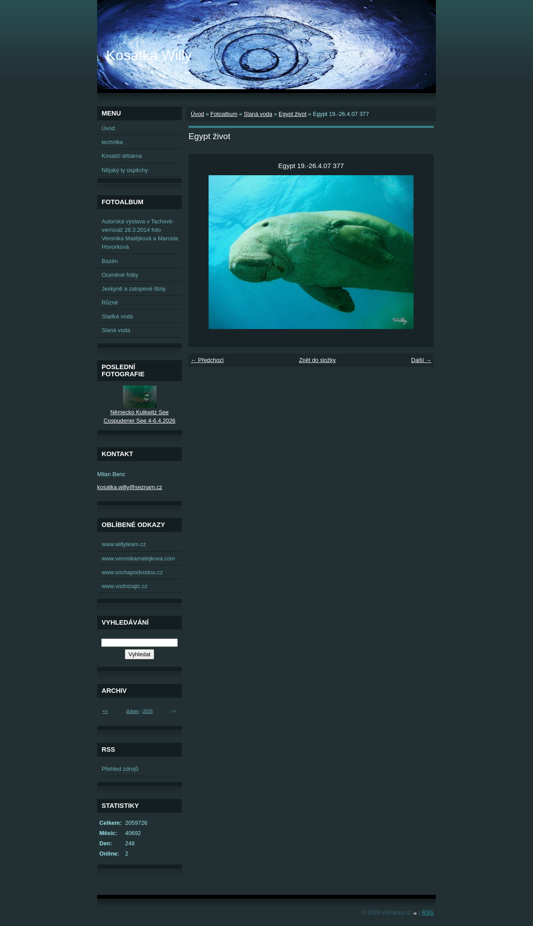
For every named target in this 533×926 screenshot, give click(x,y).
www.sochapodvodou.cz (132, 572)
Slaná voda (258, 114)
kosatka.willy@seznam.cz (129, 487)
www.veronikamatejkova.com (138, 558)
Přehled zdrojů (120, 768)
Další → (421, 360)
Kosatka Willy (149, 55)
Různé (110, 302)
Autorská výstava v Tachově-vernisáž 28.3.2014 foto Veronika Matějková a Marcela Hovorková (140, 234)
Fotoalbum (223, 114)
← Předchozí (207, 360)
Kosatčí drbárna (122, 155)
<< (105, 711)
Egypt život (293, 114)
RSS (428, 912)
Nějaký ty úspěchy (125, 170)
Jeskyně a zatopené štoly (134, 288)
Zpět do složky (317, 360)
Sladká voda (117, 316)
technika (112, 142)
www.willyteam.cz (124, 544)
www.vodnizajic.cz (125, 586)
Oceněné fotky (120, 275)
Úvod (197, 114)
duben (132, 711)
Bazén (110, 261)
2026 (148, 711)
